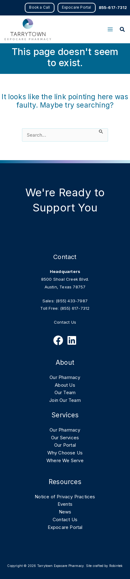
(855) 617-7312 (75, 308)
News (65, 512)
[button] (39, 8)
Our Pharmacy (65, 377)
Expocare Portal (65, 527)
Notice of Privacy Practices (65, 497)
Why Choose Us (65, 453)
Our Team (65, 392)
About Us (65, 385)
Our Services (65, 438)
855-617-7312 (113, 7)
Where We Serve (65, 460)
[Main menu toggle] (110, 29)
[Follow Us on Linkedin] (72, 340)
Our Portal (65, 445)
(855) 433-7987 (72, 300)
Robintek (116, 566)
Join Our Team (65, 400)
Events (65, 504)
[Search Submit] (101, 131)
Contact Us (65, 322)
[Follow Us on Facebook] (58, 340)
